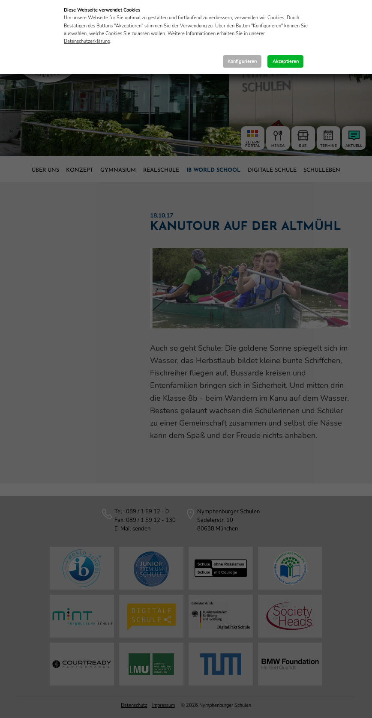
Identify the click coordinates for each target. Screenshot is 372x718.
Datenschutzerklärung (87, 41)
